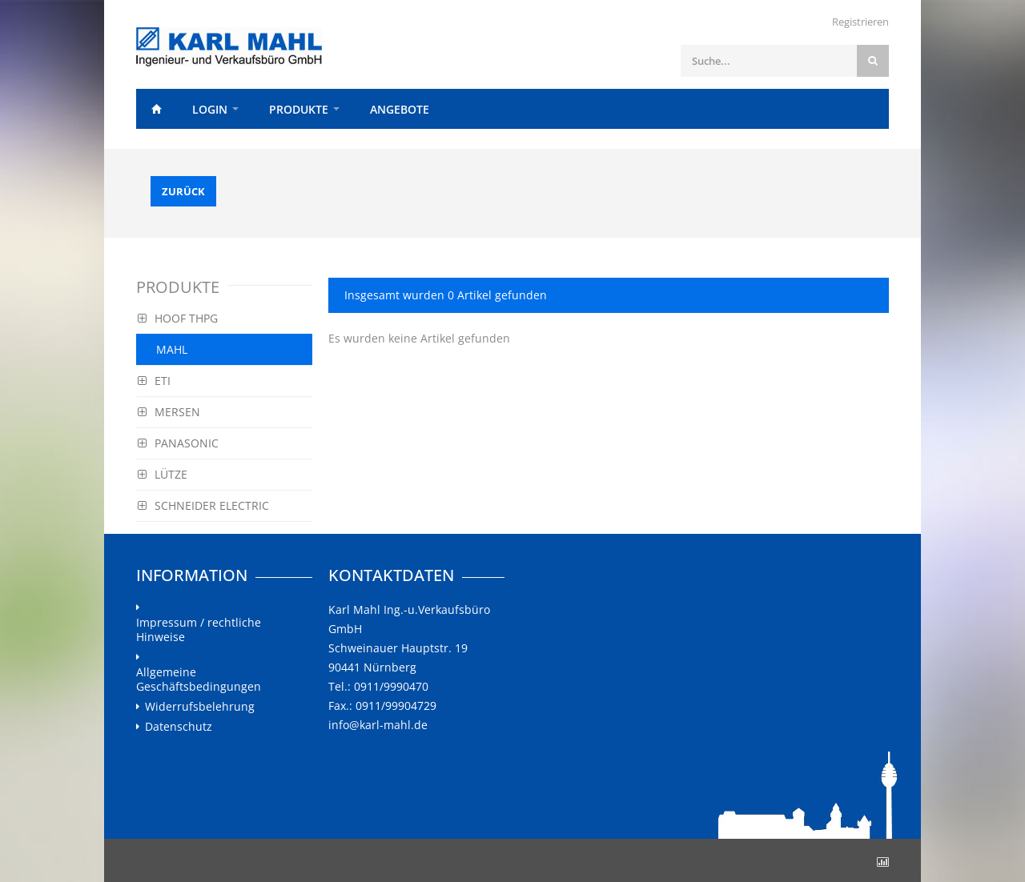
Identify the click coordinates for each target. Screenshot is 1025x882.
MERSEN (169, 411)
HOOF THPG (178, 318)
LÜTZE (162, 474)
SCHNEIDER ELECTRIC (203, 505)
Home (156, 109)
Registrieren (860, 21)
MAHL (171, 349)
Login (209, 109)
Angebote (399, 109)
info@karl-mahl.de (378, 724)
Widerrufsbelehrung (200, 707)
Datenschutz (178, 727)
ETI (154, 380)
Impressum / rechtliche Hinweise (198, 629)
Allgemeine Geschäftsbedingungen (198, 679)
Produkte (298, 109)
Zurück (183, 191)
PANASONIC (178, 443)
